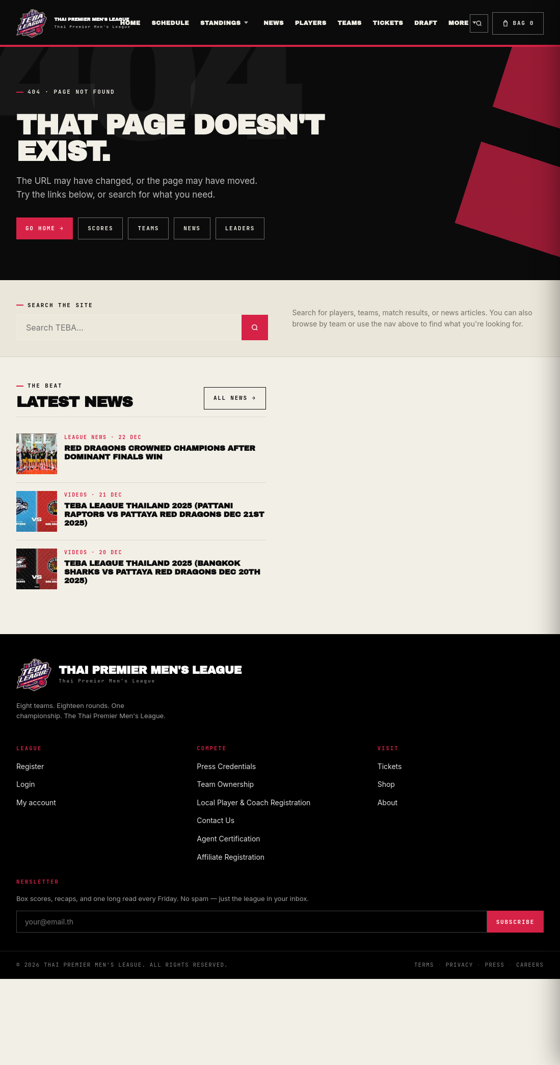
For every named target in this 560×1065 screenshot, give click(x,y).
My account (36, 802)
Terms (424, 964)
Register (30, 766)
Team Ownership (225, 784)
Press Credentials (226, 766)
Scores (100, 228)
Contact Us (215, 820)
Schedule (170, 23)
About (387, 802)
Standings (220, 23)
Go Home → (44, 228)
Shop (386, 784)
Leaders (240, 228)
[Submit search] (255, 327)
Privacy (459, 964)
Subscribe (515, 921)
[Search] (129, 327)
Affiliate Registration (230, 857)
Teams (148, 228)
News (273, 23)
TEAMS (349, 23)
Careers (530, 964)
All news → (235, 397)
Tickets (388, 23)
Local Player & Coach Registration (253, 802)
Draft (425, 23)
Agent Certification (228, 838)
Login (25, 784)
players (311, 23)
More (458, 23)
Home (130, 23)
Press (494, 964)
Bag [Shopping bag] (518, 23)
